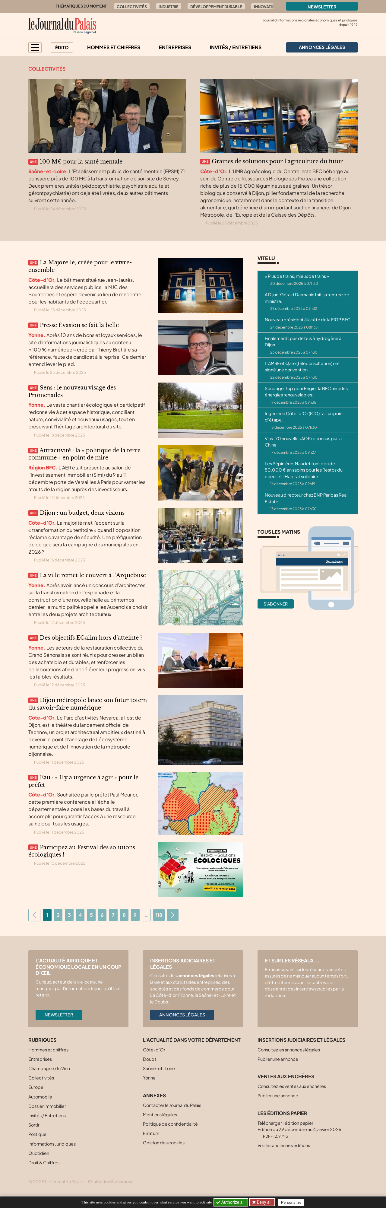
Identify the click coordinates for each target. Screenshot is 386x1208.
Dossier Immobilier (47, 1106)
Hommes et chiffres (113, 47)
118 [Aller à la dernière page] (159, 915)
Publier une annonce (278, 1059)
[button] (35, 47)
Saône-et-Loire (159, 1068)
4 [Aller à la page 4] (80, 915)
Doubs (150, 1059)
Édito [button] (62, 47)
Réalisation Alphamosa (110, 1181)
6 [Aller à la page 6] (102, 915)
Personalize (291, 1202)
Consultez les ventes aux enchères (292, 1086)
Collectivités (132, 6)
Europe (35, 1087)
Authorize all (231, 1202)
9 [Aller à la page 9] (135, 915)
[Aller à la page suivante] (173, 915)
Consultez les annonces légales (289, 1049)
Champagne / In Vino (49, 1068)
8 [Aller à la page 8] (124, 915)
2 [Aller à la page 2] (58, 915)
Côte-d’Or (154, 1049)
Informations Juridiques (52, 1143)
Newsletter (322, 6)
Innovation (266, 6)
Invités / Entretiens (235, 47)
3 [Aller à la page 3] (69, 915)
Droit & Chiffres (43, 1162)
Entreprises (175, 47)
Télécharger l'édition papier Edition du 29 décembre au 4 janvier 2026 (299, 1129)
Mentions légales (160, 1114)
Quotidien (38, 1153)
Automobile (40, 1096)
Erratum (151, 1133)
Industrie (169, 6)
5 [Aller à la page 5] (91, 915)
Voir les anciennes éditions (284, 1145)
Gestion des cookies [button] (164, 1142)
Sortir (34, 1124)
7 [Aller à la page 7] (113, 915)
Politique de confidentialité (170, 1124)
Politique (37, 1134)
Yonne (149, 1077)
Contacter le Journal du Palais (172, 1105)
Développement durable (216, 6)
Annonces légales (182, 1014)
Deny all (263, 1202)
